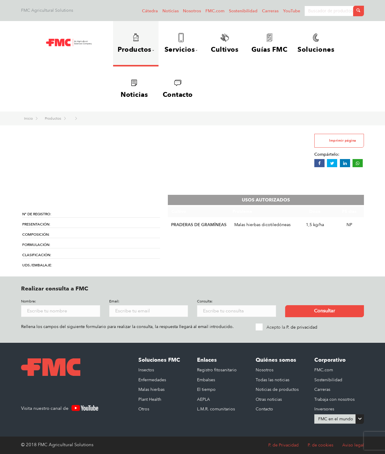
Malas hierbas (151, 389)
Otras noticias (269, 399)
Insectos (146, 370)
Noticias (170, 11)
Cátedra (150, 11)
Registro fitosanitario (217, 370)
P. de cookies (320, 445)
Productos (53, 118)
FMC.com (214, 11)
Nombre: (28, 301)
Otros (143, 409)
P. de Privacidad (283, 445)
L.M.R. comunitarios (216, 409)
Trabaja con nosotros (334, 399)
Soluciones (316, 43)
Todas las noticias (272, 380)
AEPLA (203, 399)
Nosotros (192, 11)
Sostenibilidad (243, 11)
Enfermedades (152, 380)
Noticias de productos (277, 389)
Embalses (206, 380)
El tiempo (206, 389)
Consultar (324, 311)
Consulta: (205, 301)
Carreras (270, 11)
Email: (114, 301)
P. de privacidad (301, 327)
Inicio (29, 118)
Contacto (177, 89)
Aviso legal (353, 445)
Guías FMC (269, 43)
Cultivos (224, 43)
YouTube (291, 11)
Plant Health (149, 399)
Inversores (324, 409)
